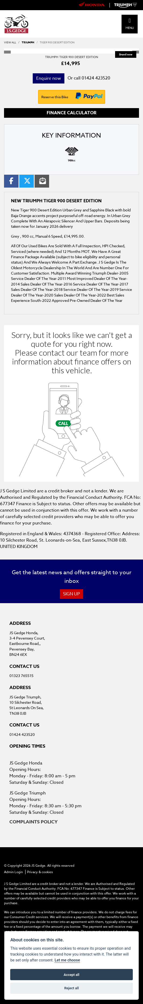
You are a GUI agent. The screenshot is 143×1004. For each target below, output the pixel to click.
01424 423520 (96, 78)
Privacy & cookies (40, 872)
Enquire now (48, 78)
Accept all (71, 975)
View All (10, 42)
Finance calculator (71, 113)
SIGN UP (71, 594)
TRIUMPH (28, 42)
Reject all (71, 988)
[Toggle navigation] (129, 20)
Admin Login (13, 872)
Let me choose (67, 960)
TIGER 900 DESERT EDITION (57, 42)
